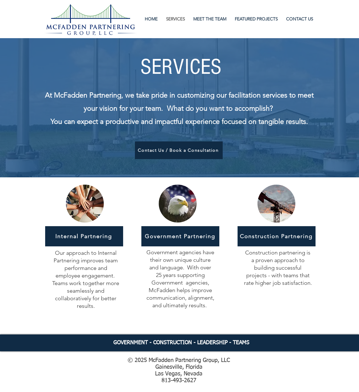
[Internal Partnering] (84, 236)
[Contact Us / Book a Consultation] (179, 150)
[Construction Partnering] (277, 236)
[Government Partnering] (180, 236)
